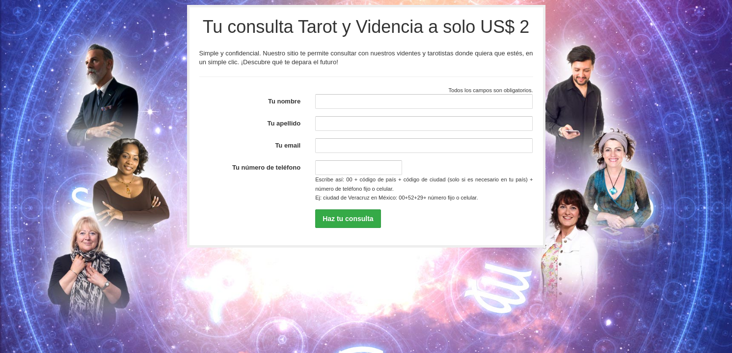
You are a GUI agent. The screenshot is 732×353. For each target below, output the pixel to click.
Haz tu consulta (348, 219)
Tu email (287, 145)
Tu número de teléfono (266, 167)
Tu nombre (284, 101)
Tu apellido (284, 123)
